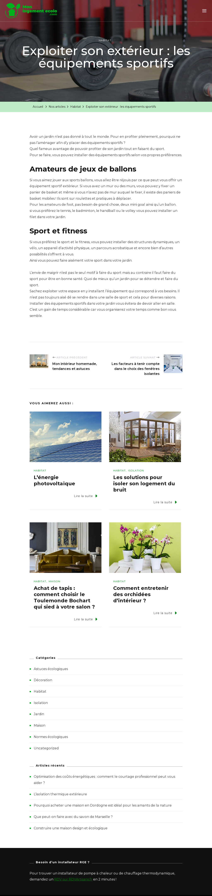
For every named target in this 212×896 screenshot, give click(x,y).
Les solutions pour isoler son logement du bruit (144, 483)
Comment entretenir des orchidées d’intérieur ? (141, 594)
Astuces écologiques (51, 669)
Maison (54, 581)
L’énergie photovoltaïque (54, 480)
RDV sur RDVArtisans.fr (73, 879)
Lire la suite (85, 496)
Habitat (105, 40)
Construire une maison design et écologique (70, 828)
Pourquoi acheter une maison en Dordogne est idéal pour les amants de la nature (103, 805)
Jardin (39, 714)
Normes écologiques (51, 737)
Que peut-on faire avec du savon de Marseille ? (73, 817)
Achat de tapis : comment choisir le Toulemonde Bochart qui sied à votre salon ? (64, 597)
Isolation (136, 470)
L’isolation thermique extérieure (60, 794)
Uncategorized (46, 748)
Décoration (43, 680)
